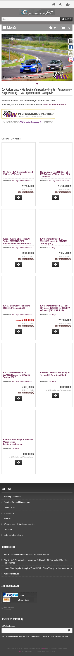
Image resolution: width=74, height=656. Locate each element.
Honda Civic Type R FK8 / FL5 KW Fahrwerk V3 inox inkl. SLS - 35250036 (55, 174)
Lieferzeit (7, 529)
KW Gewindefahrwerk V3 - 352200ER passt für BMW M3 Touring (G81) (53, 241)
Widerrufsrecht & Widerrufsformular (18, 524)
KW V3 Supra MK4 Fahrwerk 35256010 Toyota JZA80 (16, 307)
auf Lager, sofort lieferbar (22, 181)
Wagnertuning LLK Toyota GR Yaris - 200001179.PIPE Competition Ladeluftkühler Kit (17, 241)
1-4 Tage (52, 248)
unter (46, 104)
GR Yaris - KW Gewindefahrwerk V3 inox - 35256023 (18, 173)
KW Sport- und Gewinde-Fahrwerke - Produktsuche (25, 554)
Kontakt (6, 518)
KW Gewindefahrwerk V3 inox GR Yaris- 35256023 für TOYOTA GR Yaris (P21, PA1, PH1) (55, 308)
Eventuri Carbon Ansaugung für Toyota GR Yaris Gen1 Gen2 (55, 374)
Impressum (8, 513)
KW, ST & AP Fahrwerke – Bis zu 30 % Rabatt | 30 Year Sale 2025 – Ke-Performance (35, 561)
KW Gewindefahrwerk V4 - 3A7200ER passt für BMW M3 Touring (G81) (16, 375)
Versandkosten (65, 390)
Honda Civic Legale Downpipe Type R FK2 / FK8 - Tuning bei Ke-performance (37, 568)
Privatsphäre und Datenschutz (16, 502)
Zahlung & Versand (11, 496)
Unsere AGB (8, 507)
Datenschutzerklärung (12, 535)
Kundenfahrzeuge (10, 573)
